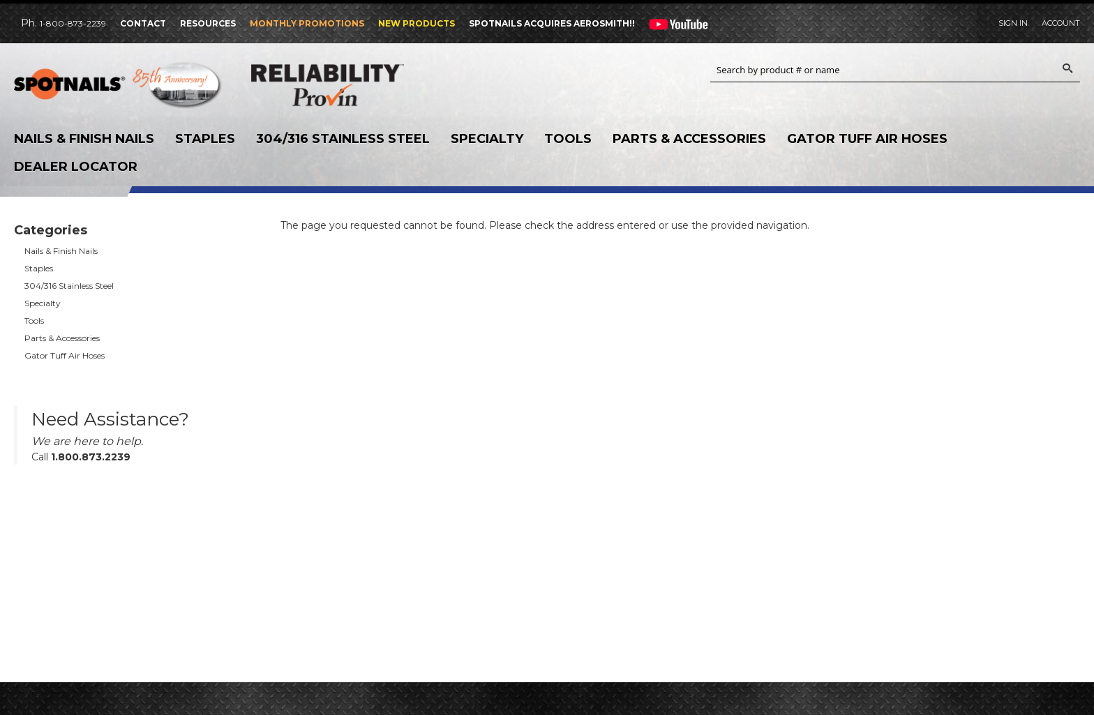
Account (1061, 23)
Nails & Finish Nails (84, 138)
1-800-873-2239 (73, 23)
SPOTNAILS (118, 88)
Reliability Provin (355, 84)
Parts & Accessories (689, 138)
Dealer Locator (75, 166)
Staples (205, 138)
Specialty (487, 138)
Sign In (1013, 23)
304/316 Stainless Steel (343, 138)
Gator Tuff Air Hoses (867, 138)
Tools (568, 138)
